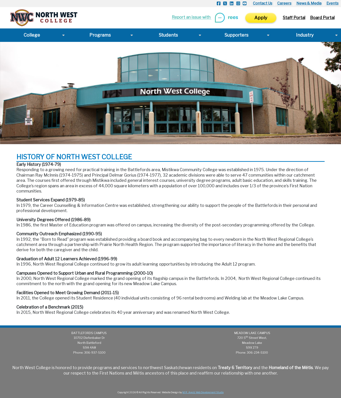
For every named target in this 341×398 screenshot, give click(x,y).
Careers (284, 3)
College (32, 35)
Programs (100, 35)
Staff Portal (294, 17)
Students (168, 35)
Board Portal (322, 17)
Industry (304, 35)
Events (332, 3)
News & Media (308, 3)
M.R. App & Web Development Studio (203, 392)
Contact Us (262, 3)
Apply (260, 17)
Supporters (236, 35)
